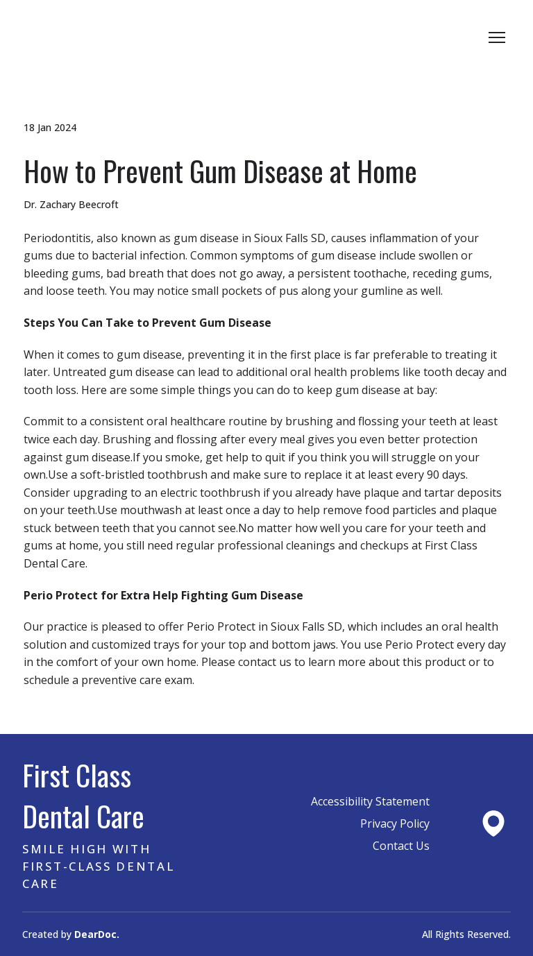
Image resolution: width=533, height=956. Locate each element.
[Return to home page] (88, 37)
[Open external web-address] (493, 823)
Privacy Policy (395, 823)
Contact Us (401, 845)
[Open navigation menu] (497, 37)
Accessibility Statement (370, 801)
